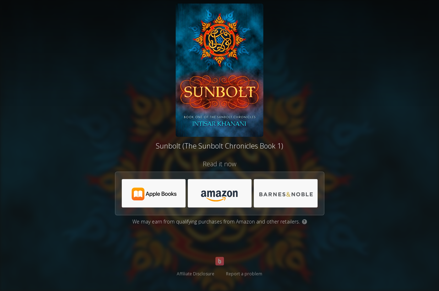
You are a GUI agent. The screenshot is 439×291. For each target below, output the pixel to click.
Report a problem (244, 274)
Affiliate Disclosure (195, 274)
